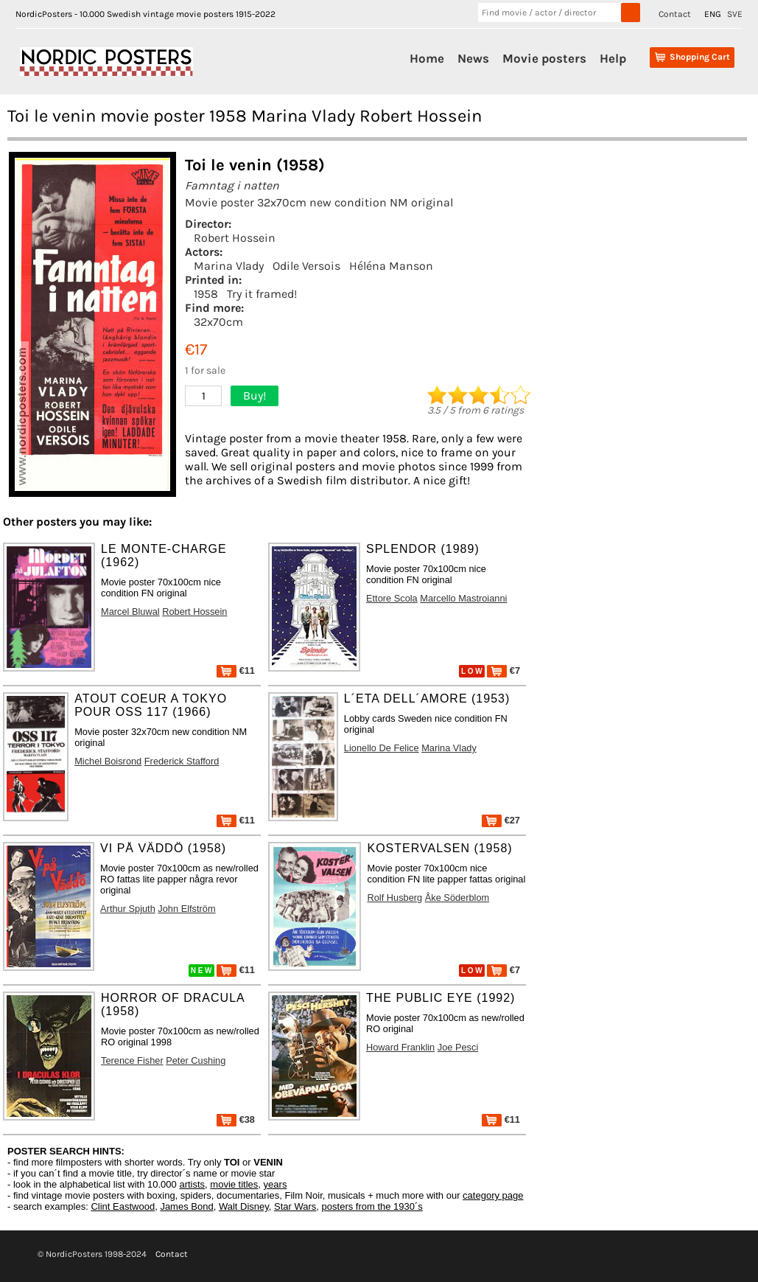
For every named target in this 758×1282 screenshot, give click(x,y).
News (473, 58)
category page (493, 1195)
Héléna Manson (391, 266)
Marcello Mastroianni (463, 598)
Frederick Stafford (181, 761)
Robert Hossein (235, 238)
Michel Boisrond (107, 761)
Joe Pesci (458, 1047)
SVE (735, 14)
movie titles (234, 1184)
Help (613, 58)
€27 (501, 820)
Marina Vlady (229, 266)
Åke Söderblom (457, 897)
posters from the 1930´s (372, 1206)
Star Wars (295, 1206)
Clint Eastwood (123, 1206)
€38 (236, 1119)
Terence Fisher (132, 1060)
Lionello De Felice (381, 747)
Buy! (254, 396)
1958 (206, 294)
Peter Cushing (195, 1060)
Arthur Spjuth (127, 908)
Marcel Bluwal (130, 611)
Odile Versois (306, 266)
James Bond (186, 1206)
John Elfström (186, 908)
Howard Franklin (400, 1047)
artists (192, 1184)
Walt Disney (244, 1206)
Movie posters (544, 58)
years (275, 1184)
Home (427, 58)
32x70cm (218, 322)
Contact (675, 14)
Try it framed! (262, 294)
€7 (503, 670)
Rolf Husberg (394, 897)
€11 (236, 670)
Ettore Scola (392, 598)
